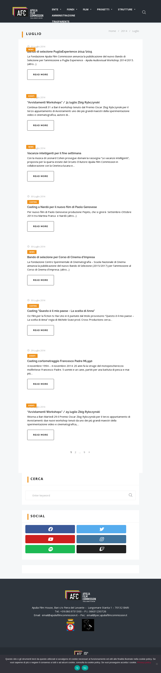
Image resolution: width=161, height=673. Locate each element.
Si (77, 668)
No (84, 668)
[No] (156, 664)
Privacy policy (144, 662)
